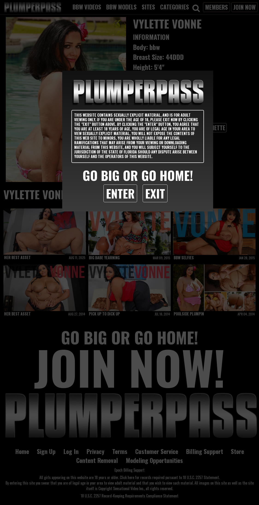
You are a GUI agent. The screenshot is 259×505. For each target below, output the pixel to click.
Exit (155, 193)
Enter (120, 193)
